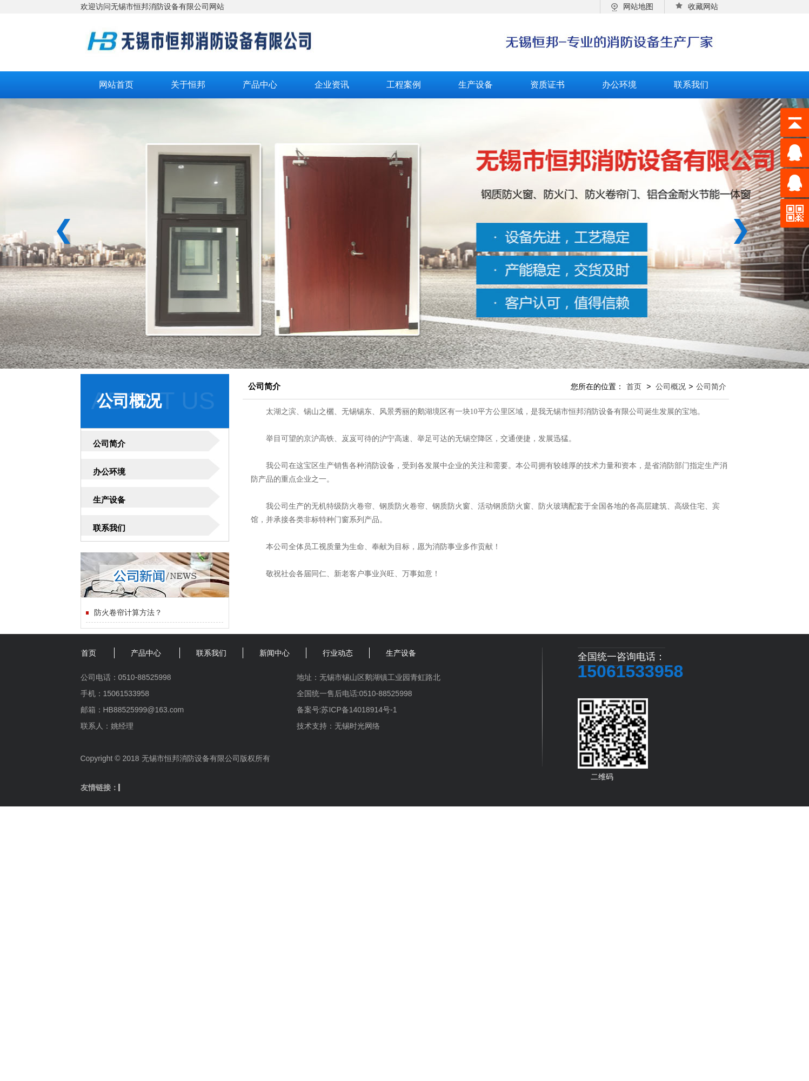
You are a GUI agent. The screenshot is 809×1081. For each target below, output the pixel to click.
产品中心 (260, 84)
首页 (633, 386)
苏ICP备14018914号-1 (359, 709)
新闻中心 (274, 653)
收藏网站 (697, 6)
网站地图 (632, 6)
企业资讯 (332, 84)
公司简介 (109, 443)
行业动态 (338, 653)
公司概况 (671, 386)
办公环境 (619, 84)
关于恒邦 (188, 84)
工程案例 (403, 84)
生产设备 (475, 84)
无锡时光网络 (357, 726)
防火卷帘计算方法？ (128, 612)
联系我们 (691, 84)
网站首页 (116, 84)
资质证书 (547, 84)
